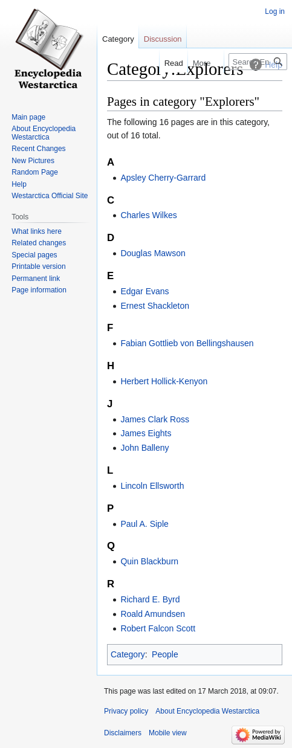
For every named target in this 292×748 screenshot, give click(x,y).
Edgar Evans (144, 291)
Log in (275, 11)
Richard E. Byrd (150, 599)
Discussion (163, 39)
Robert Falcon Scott (157, 628)
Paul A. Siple (144, 524)
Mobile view (168, 733)
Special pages (34, 255)
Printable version (38, 266)
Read (167, 63)
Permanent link (35, 278)
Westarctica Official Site (49, 196)
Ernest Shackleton (154, 306)
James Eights (145, 433)
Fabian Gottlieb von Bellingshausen (186, 343)
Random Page (34, 172)
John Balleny (144, 448)
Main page (28, 117)
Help (19, 184)
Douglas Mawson (152, 253)
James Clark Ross (154, 419)
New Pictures (32, 160)
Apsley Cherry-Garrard (163, 177)
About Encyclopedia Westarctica (43, 132)
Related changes (38, 243)
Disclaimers (122, 733)
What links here (36, 231)
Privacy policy (126, 711)
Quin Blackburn (149, 561)
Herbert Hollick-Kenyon (163, 381)
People (165, 654)
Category (128, 654)
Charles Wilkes (148, 215)
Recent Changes (38, 148)
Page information (39, 290)
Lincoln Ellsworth (152, 486)
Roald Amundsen (152, 614)
